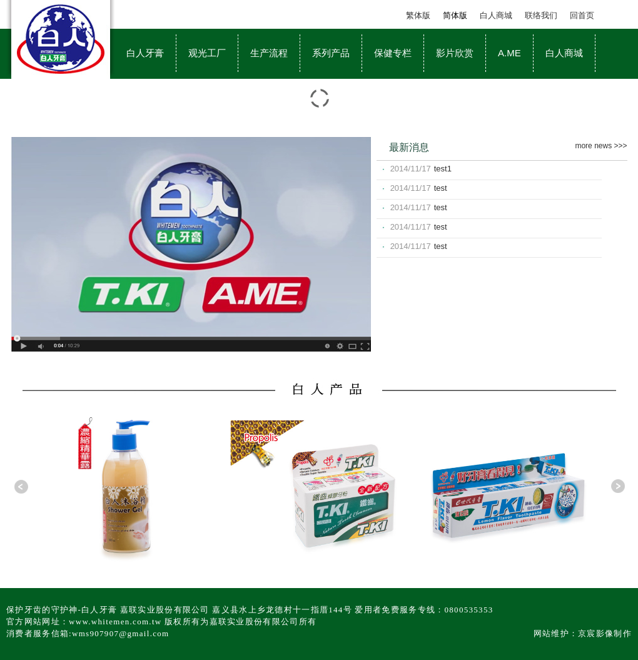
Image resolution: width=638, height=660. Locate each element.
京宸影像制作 (605, 633)
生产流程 (269, 53)
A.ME (509, 53)
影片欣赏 (454, 53)
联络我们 (541, 15)
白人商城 (496, 15)
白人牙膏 (145, 53)
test (440, 188)
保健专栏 (393, 53)
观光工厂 (207, 53)
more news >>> (601, 145)
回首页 (582, 15)
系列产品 (331, 53)
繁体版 (418, 15)
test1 (443, 168)
